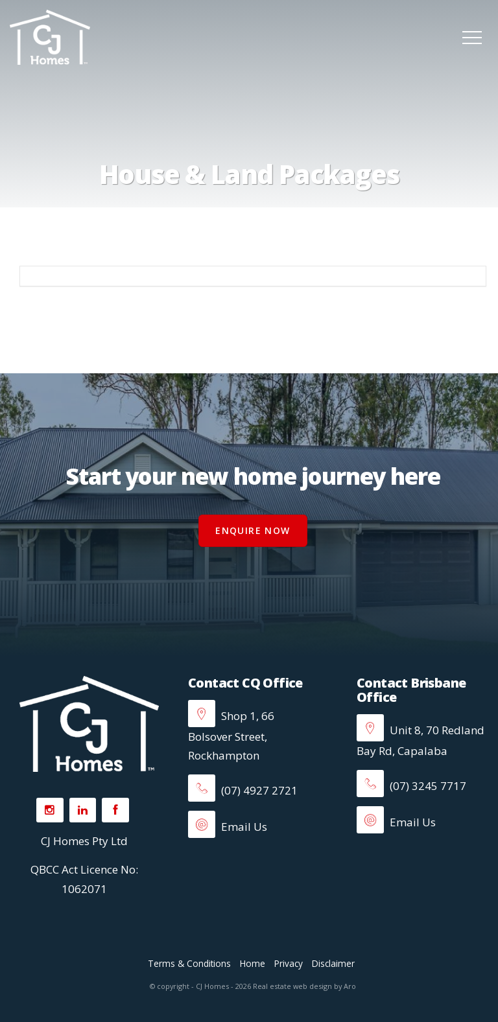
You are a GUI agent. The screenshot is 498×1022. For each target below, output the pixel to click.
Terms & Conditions (189, 963)
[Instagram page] (50, 810)
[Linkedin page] (83, 810)
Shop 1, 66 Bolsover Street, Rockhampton (231, 735)
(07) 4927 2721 (243, 790)
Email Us (227, 826)
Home (252, 963)
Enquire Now (252, 530)
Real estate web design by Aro (304, 986)
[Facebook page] (115, 810)
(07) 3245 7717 (411, 785)
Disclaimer (333, 963)
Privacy (288, 963)
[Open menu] (472, 38)
